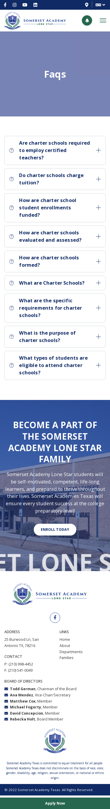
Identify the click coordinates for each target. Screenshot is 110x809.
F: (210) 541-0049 (18, 671)
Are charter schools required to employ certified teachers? (54, 150)
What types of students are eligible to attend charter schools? (54, 365)
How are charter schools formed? (54, 261)
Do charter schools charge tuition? (54, 179)
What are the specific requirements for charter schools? (54, 307)
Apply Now (55, 802)
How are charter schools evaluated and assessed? (54, 236)
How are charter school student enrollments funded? (54, 207)
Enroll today (55, 530)
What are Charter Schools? (54, 282)
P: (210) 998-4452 (18, 665)
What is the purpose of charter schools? (54, 336)
